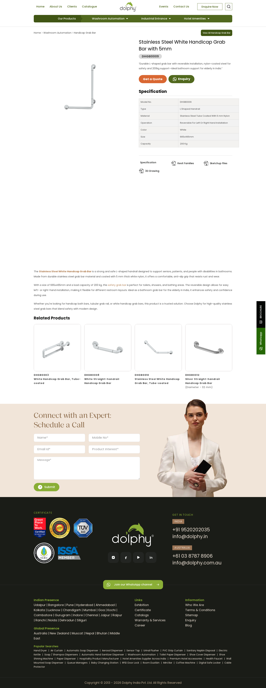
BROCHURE (260, 314)
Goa (101, 610)
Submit (46, 487)
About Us (56, 6)
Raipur (117, 615)
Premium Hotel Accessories (186, 658)
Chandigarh (72, 610)
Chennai (91, 615)
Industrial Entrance (154, 19)
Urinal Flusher (152, 650)
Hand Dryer (41, 650)
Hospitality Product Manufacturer (100, 658)
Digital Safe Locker (210, 662)
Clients (72, 6)
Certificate (143, 610)
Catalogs (142, 615)
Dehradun (67, 620)
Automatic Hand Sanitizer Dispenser (103, 654)
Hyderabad (84, 605)
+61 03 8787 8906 (192, 556)
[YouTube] (138, 557)
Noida (52, 620)
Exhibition (142, 605)
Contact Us (181, 6)
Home (40, 6)
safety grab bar (117, 285)
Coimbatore (43, 615)
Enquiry (181, 79)
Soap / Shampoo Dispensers (61, 654)
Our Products (67, 19)
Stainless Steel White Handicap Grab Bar (65, 271)
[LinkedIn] (151, 557)
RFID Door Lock (131, 662)
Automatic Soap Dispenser (83, 650)
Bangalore (56, 605)
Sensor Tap (133, 650)
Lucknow (54, 610)
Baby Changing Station (105, 662)
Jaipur (105, 615)
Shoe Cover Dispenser (202, 654)
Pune (70, 605)
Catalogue (89, 6)
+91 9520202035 (191, 529)
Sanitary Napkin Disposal (201, 650)
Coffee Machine (186, 662)
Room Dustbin (151, 662)
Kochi (111, 610)
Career (140, 625)
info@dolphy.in (190, 536)
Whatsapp (260, 341)
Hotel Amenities (195, 19)
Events (163, 6)
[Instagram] (113, 557)
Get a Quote (153, 79)
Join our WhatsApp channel (133, 585)
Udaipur (40, 605)
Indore (78, 615)
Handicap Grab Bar (84, 32)
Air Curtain (57, 650)
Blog (188, 625)
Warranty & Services (150, 620)
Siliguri (82, 620)
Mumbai (89, 610)
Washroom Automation (108, 19)
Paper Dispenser (67, 658)
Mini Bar (168, 662)
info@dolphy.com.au (197, 562)
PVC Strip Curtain (173, 650)
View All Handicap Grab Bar (216, 32)
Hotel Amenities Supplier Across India (145, 658)
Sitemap (191, 615)
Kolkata (39, 610)
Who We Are (194, 605)
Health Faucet (214, 658)
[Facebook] (125, 557)
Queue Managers (77, 662)
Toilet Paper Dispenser (172, 654)
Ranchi (40, 620)
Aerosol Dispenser (113, 650)
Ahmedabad (105, 605)
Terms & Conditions (200, 610)
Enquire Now (210, 7)
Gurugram (63, 615)
